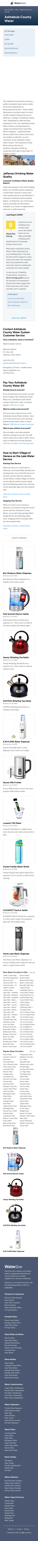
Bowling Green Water (10, 1041)
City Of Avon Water (26, 1022)
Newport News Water (10, 1111)
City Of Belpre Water (27, 1032)
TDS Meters (9, 1460)
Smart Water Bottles (11, 1375)
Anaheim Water (8, 1113)
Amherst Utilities (8, 988)
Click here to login (17, 405)
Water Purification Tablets (13, 1307)
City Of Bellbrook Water (28, 1027)
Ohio (16, 10)
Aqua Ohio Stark (8, 1012)
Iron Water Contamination (13, 1393)
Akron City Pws (8, 980)
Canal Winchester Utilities (28, 995)
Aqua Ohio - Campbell (10, 997)
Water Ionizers (9, 1300)
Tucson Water (7, 1054)
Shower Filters (9, 1448)
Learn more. (8, 1287)
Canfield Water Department (29, 997)
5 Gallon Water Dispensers (13, 1408)
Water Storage (9, 1520)
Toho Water (7, 1059)
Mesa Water (24, 1118)
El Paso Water (24, 1108)
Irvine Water (7, 1099)
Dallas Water (24, 1076)
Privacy (26, 1529)
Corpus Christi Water (10, 1089)
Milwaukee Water (25, 1106)
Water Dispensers (12, 1404)
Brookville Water (8, 1044)
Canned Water (9, 1503)
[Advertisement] (19, 77)
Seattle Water (24, 1089)
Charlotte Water (25, 1084)
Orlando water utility (26, 1064)
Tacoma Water (7, 1081)
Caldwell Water (25, 988)
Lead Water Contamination (13, 1395)
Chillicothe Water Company (29, 1007)
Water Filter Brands (11, 1450)
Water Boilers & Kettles (14, 1334)
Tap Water (8, 1470)
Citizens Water (24, 1091)
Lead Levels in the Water (16, 298)
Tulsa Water (7, 1103)
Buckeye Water (25, 978)
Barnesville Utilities (9, 1029)
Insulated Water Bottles (12, 1370)
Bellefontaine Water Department (13, 1032)
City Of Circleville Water (28, 1034)
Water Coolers (9, 1418)
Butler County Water (26, 983)
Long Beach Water (9, 1116)
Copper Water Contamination (14, 1388)
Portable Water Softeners (13, 1485)
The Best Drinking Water (13, 1465)
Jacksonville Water (26, 1099)
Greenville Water (8, 1062)
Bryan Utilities (24, 975)
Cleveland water (8, 1076)
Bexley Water (7, 1039)
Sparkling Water (10, 1515)
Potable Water (9, 1468)
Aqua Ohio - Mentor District (12, 1010)
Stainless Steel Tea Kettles (13, 1348)
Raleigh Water (24, 1111)
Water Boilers (9, 1353)
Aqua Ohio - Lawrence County (13, 1005)
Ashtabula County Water (11, 1022)
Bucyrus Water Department (28, 980)
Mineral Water (9, 1510)
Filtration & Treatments (14, 1294)
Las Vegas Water (25, 1072)
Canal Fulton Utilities (27, 992)
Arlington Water (8, 1101)
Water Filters (10, 1429)
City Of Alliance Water (27, 1012)
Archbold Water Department (12, 1019)
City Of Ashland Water (27, 1014)
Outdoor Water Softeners (13, 1483)
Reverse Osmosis (10, 1305)
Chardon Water (25, 1005)
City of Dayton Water (27, 1039)
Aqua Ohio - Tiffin (9, 1017)
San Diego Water (25, 1074)
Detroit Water (24, 1101)
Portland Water (25, 1067)
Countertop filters (10, 1433)
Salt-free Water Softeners (13, 1490)
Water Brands (9, 1363)
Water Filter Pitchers (11, 1325)
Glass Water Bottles (11, 1368)
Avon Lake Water (8, 1024)
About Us (11, 1529)
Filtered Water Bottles (12, 1320)
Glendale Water (8, 1074)
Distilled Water (9, 1506)
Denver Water (24, 1081)
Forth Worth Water (26, 1096)
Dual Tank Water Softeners (13, 1481)
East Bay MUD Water (27, 1069)
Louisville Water (8, 1069)
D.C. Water (23, 1059)
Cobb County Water (9, 1067)
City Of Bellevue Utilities (28, 1029)
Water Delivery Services (12, 1420)
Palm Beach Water (9, 1125)
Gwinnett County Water (10, 1057)
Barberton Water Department (12, 1027)
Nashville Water (25, 1062)
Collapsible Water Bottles (13, 1365)
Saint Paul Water (8, 1084)
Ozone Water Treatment (12, 1303)
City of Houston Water (10, 1064)
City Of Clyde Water (26, 1037)
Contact (7, 39)
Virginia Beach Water (10, 1106)
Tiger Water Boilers (11, 1340)
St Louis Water (24, 1079)
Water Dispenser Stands (12, 1410)
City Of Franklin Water (27, 1044)
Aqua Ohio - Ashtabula (10, 992)
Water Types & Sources (14, 1497)
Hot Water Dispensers (12, 1423)
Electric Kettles (10, 1338)
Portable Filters (11, 1317)
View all (30, 972)
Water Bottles (10, 1359)
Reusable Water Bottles (12, 1373)
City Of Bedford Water (27, 1024)
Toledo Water (7, 1096)
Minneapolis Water (9, 1094)
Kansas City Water (26, 1113)
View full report (19, 318)
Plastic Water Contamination (14, 1398)
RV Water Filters (10, 1328)
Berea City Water (8, 1037)
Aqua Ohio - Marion (9, 1007)
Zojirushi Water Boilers (12, 1343)
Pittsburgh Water (8, 1108)
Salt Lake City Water (10, 1079)
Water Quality (9, 35)
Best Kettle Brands (11, 1345)
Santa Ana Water (8, 1091)
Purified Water (9, 1513)
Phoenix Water (8, 1072)
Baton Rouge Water (9, 1123)
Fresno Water (7, 1121)
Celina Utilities (25, 1002)
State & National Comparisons (18, 302)
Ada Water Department (10, 978)
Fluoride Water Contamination (14, 1390)
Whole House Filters (11, 1445)
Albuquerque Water (26, 1054)
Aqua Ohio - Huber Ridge (11, 1000)
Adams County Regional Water (13, 975)
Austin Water (24, 1125)
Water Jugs (8, 1413)
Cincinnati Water (25, 1010)
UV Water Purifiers (11, 1310)
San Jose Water (25, 1086)
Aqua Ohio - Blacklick (10, 995)
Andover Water (8, 990)
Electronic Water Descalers (13, 1298)
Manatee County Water (27, 1116)
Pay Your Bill (9, 44)
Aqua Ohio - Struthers (10, 1014)
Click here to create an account (22, 424)
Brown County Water (10, 1046)
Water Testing (9, 1463)
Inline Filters (9, 1438)
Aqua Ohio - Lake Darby (11, 1002)
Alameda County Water (10, 1086)
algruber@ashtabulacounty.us (14, 363)
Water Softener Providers (13, 1488)
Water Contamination (14, 1384)
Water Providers (9, 10)
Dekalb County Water (27, 1123)
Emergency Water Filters (13, 1323)
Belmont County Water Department (14, 1034)
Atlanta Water (24, 1103)
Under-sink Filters (10, 1443)
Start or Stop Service (11, 48)
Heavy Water (9, 1508)
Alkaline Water (9, 1501)
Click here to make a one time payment (18, 443)
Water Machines (10, 1415)
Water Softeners (11, 1477)
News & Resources (11, 53)
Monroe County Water (10, 1118)
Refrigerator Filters (11, 1440)
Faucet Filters (9, 1435)
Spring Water (9, 1518)
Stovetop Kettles (10, 1350)
